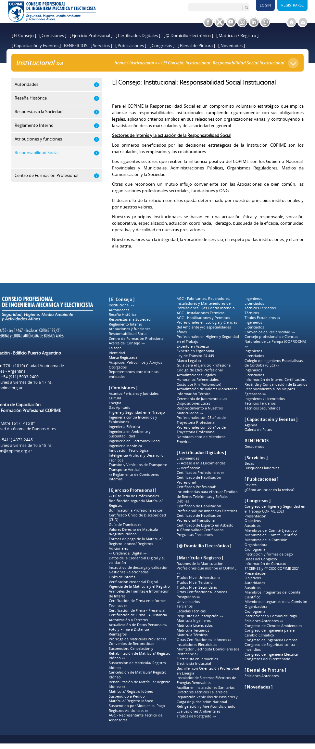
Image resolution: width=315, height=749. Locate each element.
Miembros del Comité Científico (271, 535)
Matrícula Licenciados (195, 625)
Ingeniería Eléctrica (124, 426)
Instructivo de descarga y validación (139, 567)
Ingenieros (253, 298)
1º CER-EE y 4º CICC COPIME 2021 (272, 568)
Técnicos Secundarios (262, 408)
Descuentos (254, 446)
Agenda (251, 425)
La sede (115, 348)
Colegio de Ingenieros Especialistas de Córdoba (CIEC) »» (274, 363)
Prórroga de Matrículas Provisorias (137, 639)
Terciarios (185, 606)
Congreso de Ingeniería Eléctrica (271, 654)
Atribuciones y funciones (129, 329)
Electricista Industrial (194, 663)
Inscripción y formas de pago (269, 554)
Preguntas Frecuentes (195, 534)
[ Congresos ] (161, 45)
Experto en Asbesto (193, 346)
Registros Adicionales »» (128, 710)
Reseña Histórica (122, 314)
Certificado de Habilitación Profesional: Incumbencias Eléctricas (207, 508)
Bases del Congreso (261, 559)
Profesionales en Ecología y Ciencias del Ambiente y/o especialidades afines (207, 327)
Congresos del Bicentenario (267, 659)
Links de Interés (122, 577)
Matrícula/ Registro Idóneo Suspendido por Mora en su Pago (137, 703)
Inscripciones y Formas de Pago (271, 616)
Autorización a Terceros (128, 620)
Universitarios (188, 601)
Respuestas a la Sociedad (130, 319)
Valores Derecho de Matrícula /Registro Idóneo (133, 532)
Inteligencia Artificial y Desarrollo (136, 455)
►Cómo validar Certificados (200, 530)
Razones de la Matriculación (200, 563)
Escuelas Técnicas (191, 611)
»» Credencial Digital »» (127, 553)
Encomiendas (188, 458)
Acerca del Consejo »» (127, 343)
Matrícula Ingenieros (194, 620)
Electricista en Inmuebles (197, 659)
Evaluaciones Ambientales (198, 711)
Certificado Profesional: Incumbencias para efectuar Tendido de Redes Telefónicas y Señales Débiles (207, 494)
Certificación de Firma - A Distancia (138, 615)
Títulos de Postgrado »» (196, 716)
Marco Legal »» (189, 360)
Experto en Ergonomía (195, 351)
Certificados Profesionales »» (200, 472)
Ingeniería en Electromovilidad (134, 441)
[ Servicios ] (101, 45)
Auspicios (252, 525)
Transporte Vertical (124, 469)
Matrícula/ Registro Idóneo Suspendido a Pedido (131, 694)
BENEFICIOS (75, 45)
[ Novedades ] (231, 45)
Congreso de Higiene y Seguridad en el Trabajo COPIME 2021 (275, 509)
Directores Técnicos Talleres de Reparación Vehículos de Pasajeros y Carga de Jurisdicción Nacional (207, 697)
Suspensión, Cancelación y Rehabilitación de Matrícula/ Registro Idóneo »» (139, 653)
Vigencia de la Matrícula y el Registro (139, 586)
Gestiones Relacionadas (128, 572)
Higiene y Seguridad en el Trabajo (137, 412)
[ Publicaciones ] (130, 45)
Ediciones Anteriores (262, 676)
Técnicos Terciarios (260, 308)
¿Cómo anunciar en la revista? (270, 490)
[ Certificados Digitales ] (138, 35)
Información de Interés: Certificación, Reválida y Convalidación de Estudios (276, 382)
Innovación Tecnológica (128, 450)
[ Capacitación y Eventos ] (36, 45)
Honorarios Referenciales (198, 379)
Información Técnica (193, 394)
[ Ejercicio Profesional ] (90, 35)
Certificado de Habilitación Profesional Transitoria (199, 518)
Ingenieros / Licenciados (265, 398)
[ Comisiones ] (52, 35)
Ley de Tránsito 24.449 (195, 356)
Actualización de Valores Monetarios (207, 389)
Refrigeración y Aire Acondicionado (206, 706)
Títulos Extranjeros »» (262, 317)
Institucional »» (144, 63)
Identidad (117, 353)
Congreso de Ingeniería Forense (271, 640)
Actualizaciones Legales (196, 375)
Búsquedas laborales (262, 468)
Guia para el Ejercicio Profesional (204, 365)
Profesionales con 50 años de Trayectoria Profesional (201, 430)
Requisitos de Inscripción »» (200, 616)
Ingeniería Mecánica (125, 446)
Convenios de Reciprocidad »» (270, 332)
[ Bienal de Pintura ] (196, 45)
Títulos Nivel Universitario (198, 577)
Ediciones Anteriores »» (264, 621)
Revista (251, 485)
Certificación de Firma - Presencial (137, 610)
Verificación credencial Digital (133, 582)
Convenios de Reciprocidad (132, 643)
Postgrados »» (188, 597)
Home (120, 63)
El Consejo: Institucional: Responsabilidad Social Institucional (223, 63)
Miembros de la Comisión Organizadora (266, 542)
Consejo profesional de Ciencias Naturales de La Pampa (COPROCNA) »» (275, 341)
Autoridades (119, 310)
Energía (115, 403)
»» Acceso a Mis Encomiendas (201, 463)
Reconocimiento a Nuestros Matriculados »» (200, 410)
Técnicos (116, 460)
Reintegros (118, 634)
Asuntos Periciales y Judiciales (133, 393)
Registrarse (292, 5)
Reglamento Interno (125, 324)
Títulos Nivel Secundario (197, 587)
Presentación (255, 516)
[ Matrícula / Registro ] (237, 35)
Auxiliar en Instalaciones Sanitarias (205, 687)
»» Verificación (188, 468)
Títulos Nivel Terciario (195, 582)
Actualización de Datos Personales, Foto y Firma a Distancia (138, 627)
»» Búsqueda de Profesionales (134, 496)
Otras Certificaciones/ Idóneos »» (204, 639)
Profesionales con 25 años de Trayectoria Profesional (201, 420)
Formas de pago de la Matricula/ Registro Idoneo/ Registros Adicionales (136, 544)
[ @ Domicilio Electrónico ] (188, 35)
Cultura (115, 398)
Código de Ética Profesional (200, 370)
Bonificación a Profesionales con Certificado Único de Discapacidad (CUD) (137, 515)
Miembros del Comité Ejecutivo (271, 530)
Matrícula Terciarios (193, 630)
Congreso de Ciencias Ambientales (273, 625)
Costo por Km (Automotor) (199, 384)
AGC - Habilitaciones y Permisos (203, 317)
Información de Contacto (265, 563)
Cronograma (255, 549)
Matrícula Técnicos (192, 635)
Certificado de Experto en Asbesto (205, 525)
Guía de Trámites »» (125, 524)
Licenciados (254, 303)
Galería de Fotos (258, 429)
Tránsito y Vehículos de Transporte (138, 464)
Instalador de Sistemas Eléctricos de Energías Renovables (206, 680)
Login (265, 5)
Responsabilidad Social (128, 333)
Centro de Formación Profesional (136, 338)
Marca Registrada (123, 357)
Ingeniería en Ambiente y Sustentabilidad (130, 434)
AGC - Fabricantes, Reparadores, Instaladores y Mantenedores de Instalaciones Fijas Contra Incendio (206, 303)
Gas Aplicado (120, 407)
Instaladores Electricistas (197, 644)
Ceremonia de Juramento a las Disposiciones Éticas (202, 401)
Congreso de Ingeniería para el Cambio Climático (270, 632)
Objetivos (253, 520)
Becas (249, 463)
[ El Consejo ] (24, 35)
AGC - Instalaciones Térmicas (200, 313)
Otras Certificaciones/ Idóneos (202, 592)
